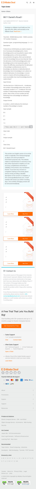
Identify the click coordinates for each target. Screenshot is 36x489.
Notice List (4, 473)
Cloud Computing (15, 447)
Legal (25, 471)
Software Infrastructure (21, 436)
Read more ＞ (18, 31)
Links (10, 473)
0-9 (17, 461)
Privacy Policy (18, 471)
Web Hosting (27, 422)
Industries (24, 447)
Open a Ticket (9, 351)
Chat (6, 340)
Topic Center (5, 447)
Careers (3, 471)
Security (3, 425)
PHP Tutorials (29, 450)
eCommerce (19, 422)
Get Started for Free (11, 326)
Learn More (11, 214)
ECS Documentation (15, 433)
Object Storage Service (8, 422)
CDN (18, 419)
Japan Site (4, 433)
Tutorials (21, 450)
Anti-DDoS (23, 419)
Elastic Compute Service (8, 419)
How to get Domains (7, 436)
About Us (10, 471)
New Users (14, 439)
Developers (4, 450)
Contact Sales (17, 340)
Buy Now (25, 214)
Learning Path (5, 439)
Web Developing (13, 450)
